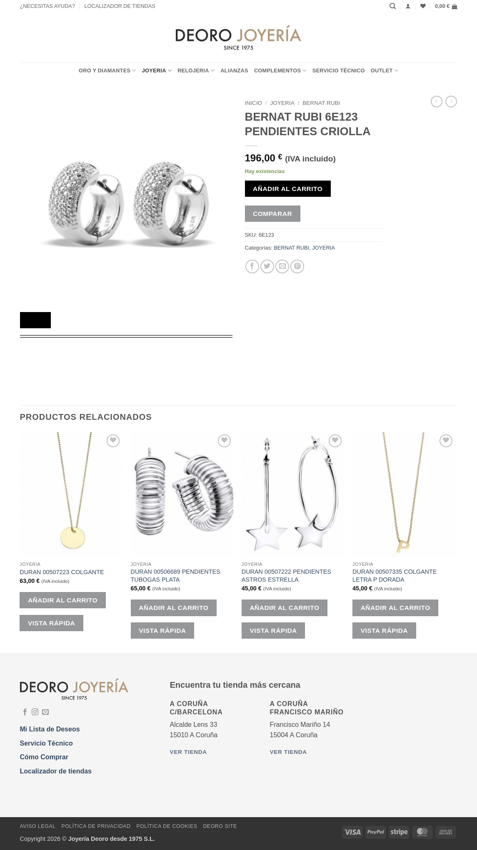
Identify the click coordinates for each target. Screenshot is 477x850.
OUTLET (384, 70)
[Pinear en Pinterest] (297, 266)
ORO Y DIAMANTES (107, 70)
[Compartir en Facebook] (252, 266)
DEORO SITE (220, 826)
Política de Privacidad (95, 826)
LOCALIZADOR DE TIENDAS (119, 6)
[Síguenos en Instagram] (35, 712)
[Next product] (436, 101)
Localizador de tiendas (56, 771)
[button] (446, 6)
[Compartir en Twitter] (267, 266)
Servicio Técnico (338, 70)
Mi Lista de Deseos (50, 729)
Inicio (253, 103)
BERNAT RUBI (321, 103)
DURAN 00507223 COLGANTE (62, 572)
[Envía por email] (282, 266)
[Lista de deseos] (423, 6)
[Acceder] (408, 6)
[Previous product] (451, 101)
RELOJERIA (196, 70)
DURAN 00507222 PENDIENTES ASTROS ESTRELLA (286, 575)
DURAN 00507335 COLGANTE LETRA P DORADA (394, 575)
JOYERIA (157, 70)
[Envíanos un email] (45, 712)
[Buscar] (393, 6)
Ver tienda (188, 752)
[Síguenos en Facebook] (25, 712)
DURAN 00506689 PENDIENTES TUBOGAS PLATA (175, 575)
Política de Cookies (166, 826)
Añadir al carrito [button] (62, 600)
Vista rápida (51, 623)
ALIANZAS (234, 70)
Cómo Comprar (44, 757)
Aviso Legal (38, 826)
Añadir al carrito (287, 188)
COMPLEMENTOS (280, 70)
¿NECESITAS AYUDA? (47, 6)
